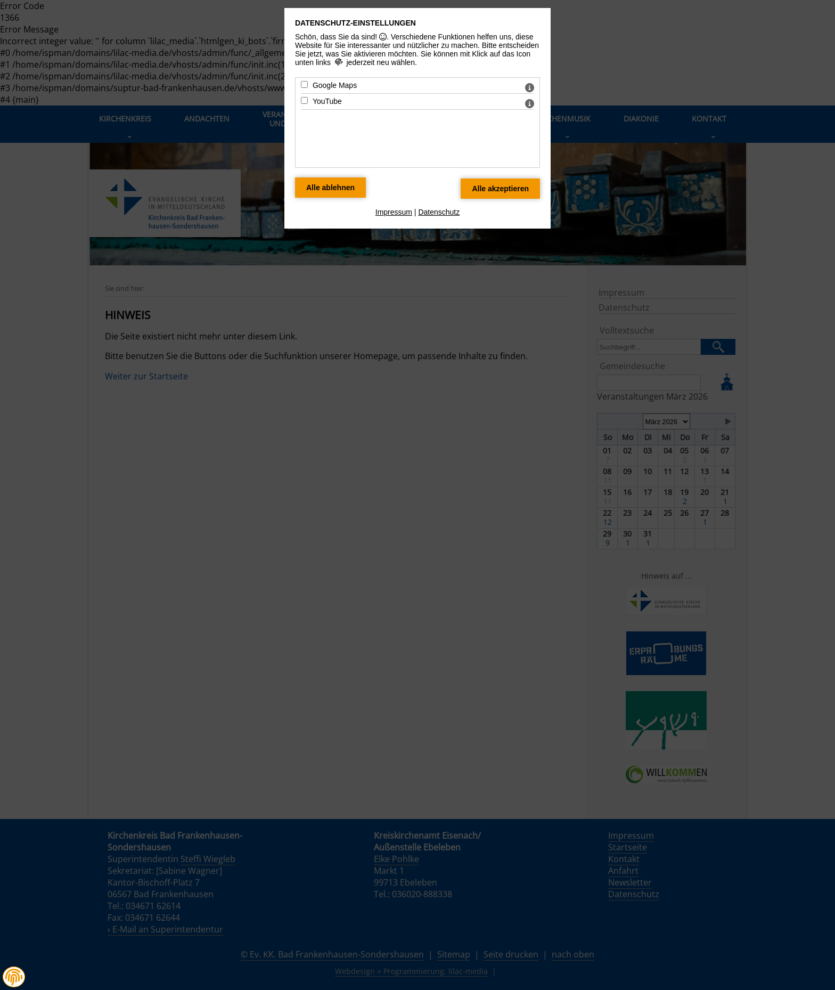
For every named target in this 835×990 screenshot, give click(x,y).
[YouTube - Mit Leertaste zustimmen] (304, 100)
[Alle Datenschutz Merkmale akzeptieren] (500, 188)
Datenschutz (439, 212)
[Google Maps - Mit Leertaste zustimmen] (304, 84)
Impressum (393, 212)
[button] (13, 977)
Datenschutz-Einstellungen (355, 23)
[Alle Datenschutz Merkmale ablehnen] (330, 187)
